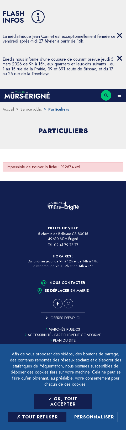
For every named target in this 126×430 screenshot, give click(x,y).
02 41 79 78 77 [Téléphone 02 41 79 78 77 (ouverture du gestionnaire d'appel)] (66, 244)
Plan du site (63, 340)
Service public (31, 109)
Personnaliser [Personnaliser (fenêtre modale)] (94, 417)
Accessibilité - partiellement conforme (63, 335)
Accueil (8, 109)
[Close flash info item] (119, 35)
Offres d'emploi (65, 317)
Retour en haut (118, 181)
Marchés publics (63, 329)
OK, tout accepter (62, 401)
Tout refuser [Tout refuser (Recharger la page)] (37, 417)
